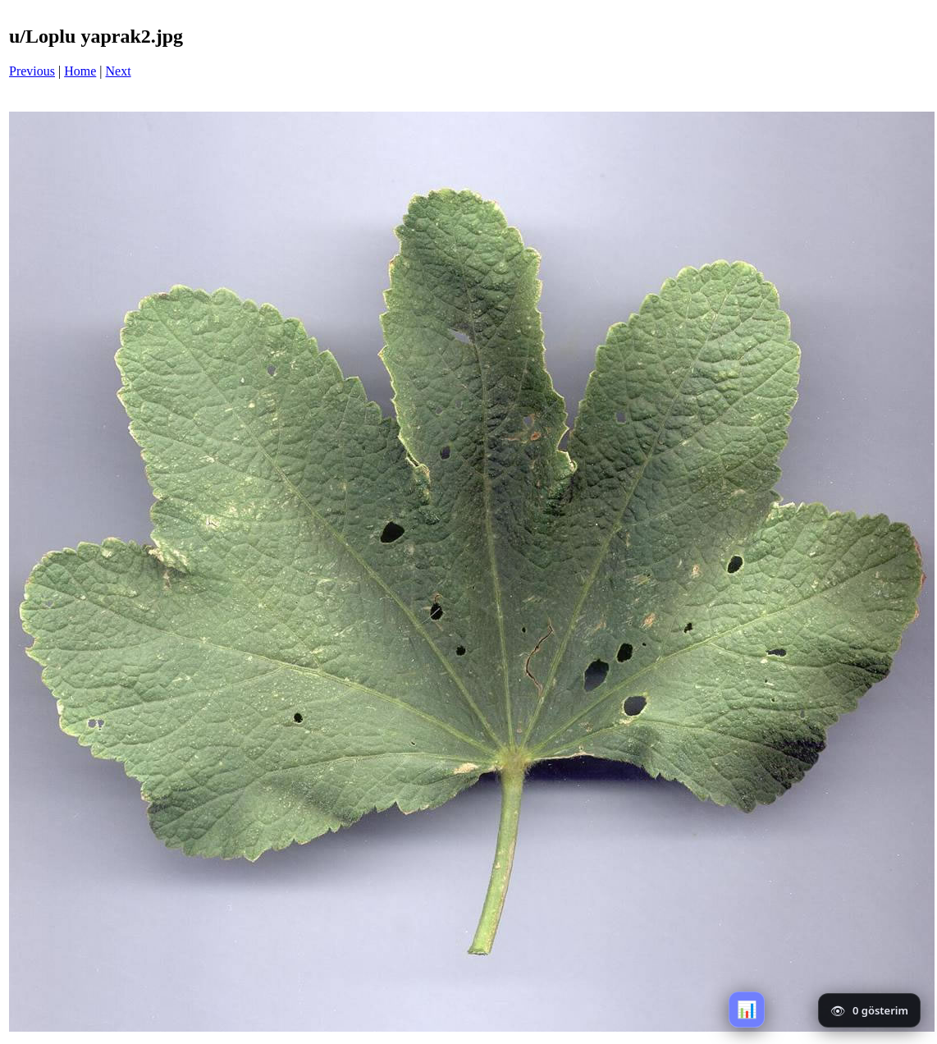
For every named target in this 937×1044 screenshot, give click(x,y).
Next (118, 71)
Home (80, 71)
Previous (32, 71)
